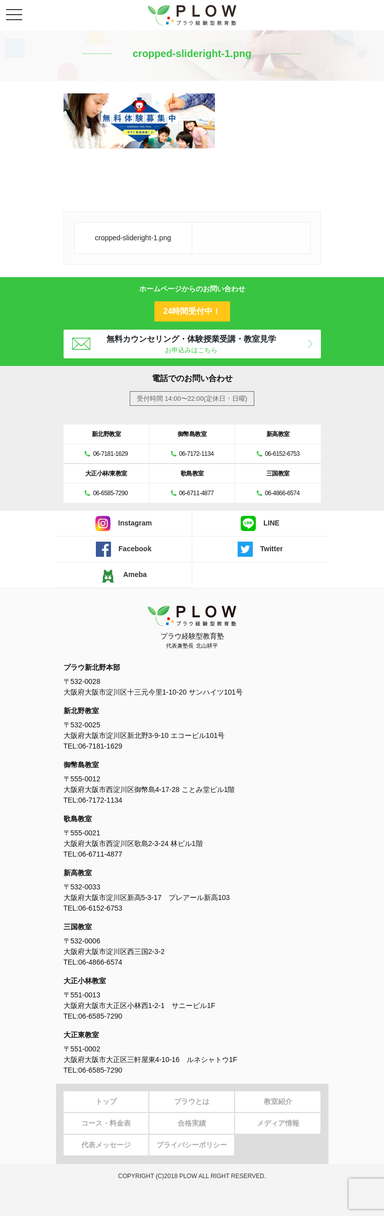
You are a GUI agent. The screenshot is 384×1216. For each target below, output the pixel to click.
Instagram (123, 523)
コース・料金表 (106, 1123)
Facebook (123, 549)
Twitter (260, 549)
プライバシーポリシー (191, 1145)
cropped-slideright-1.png (133, 238)
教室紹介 (278, 1101)
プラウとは (191, 1101)
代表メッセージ (106, 1145)
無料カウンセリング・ (191, 344)
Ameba (123, 575)
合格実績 (192, 1123)
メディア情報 (278, 1123)
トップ (106, 1101)
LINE (260, 523)
